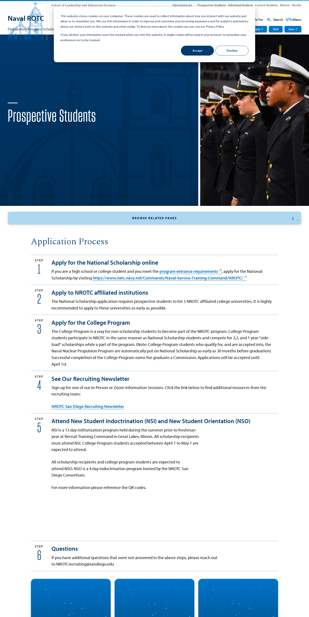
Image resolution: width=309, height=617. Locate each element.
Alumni (285, 5)
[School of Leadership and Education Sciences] (83, 5)
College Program (120, 243)
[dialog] (154, 34)
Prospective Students (211, 5)
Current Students (266, 5)
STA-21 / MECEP (155, 243)
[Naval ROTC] (26, 18)
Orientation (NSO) (190, 243)
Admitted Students (240, 5)
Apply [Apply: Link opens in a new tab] (256, 29)
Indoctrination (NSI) (229, 243)
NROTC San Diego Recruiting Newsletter (88, 430)
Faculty (296, 5)
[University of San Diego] (25, 4)
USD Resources (267, 19)
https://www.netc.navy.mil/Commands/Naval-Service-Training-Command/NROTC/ (168, 301)
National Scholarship (81, 243)
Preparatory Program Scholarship (34, 29)
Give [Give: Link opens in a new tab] (291, 29)
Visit (276, 29)
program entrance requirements (188, 294)
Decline (232, 50)
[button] (154, 231)
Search (293, 19)
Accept (197, 50)
